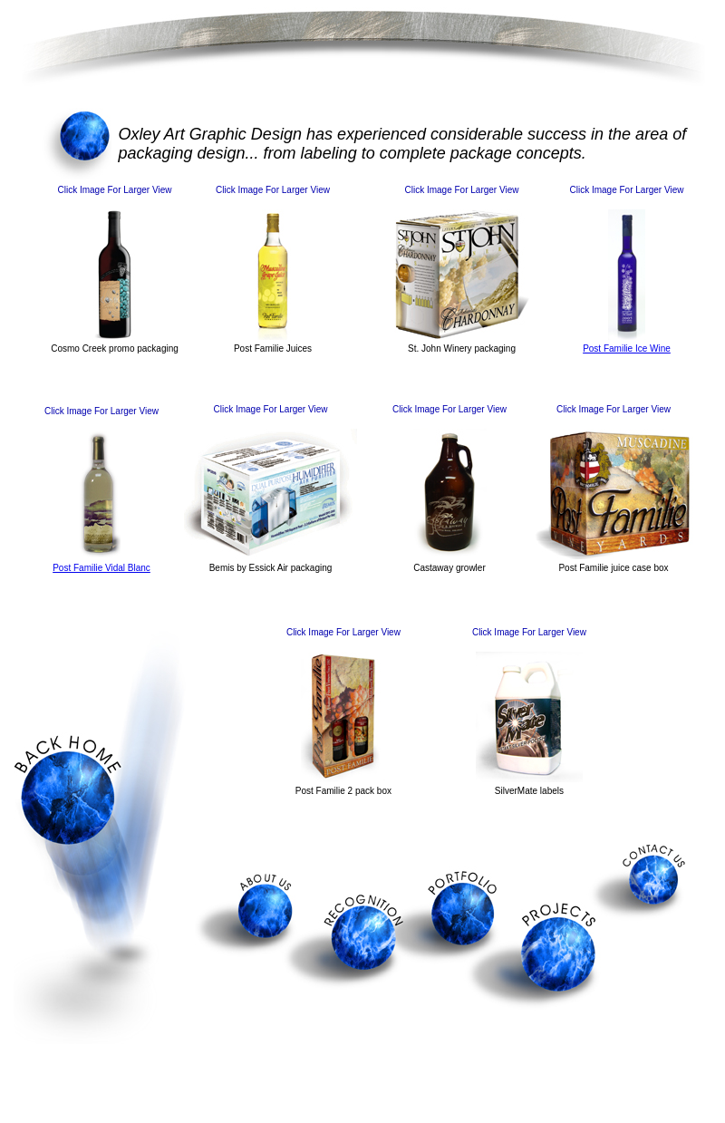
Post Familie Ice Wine (627, 348)
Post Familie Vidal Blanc (101, 568)
